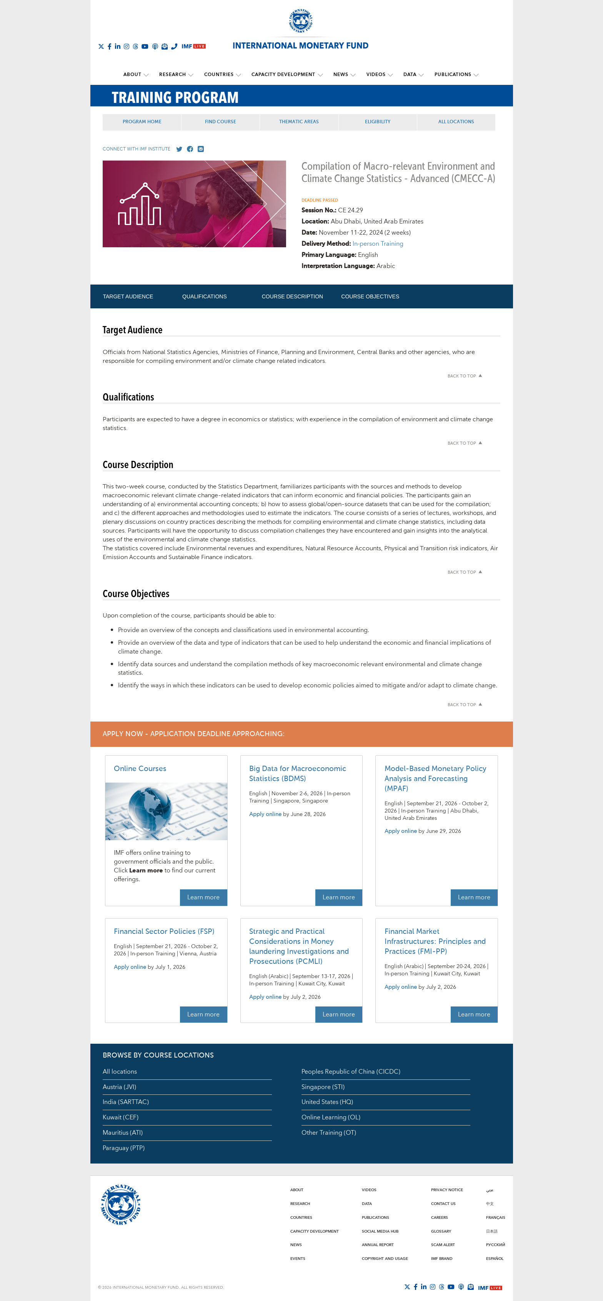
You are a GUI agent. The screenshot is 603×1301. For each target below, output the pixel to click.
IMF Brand (442, 1258)
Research (175, 75)
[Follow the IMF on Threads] (135, 46)
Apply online (265, 814)
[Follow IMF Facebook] (110, 46)
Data (407, 75)
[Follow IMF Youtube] (145, 46)
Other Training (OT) (329, 1132)
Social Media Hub (380, 1231)
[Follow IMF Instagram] (126, 46)
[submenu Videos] (388, 74)
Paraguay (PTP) (124, 1147)
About (136, 75)
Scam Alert (443, 1244)
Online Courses (140, 768)
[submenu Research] (193, 74)
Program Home (142, 121)
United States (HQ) (327, 1102)
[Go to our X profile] (177, 149)
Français (495, 1217)
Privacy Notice (447, 1189)
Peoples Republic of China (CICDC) (351, 1071)
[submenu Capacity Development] (320, 74)
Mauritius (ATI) (123, 1132)
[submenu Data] (418, 74)
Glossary (441, 1231)
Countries (220, 75)
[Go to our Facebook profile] (188, 149)
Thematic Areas (301, 121)
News (340, 75)
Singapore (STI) (323, 1086)
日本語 (492, 1231)
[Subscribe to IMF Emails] (165, 46)
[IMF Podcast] (155, 46)
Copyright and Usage (385, 1258)
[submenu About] (149, 74)
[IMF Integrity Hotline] (174, 46)
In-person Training (378, 243)
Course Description (292, 296)
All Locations (460, 121)
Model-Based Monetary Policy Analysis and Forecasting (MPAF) (435, 778)
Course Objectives (370, 296)
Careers (439, 1217)
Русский (495, 1244)
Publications (449, 75)
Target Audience (128, 296)
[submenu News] (352, 74)
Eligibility (381, 121)
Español (494, 1258)
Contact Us (443, 1203)
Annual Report (378, 1244)
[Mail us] (199, 149)
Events (297, 1258)
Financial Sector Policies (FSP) (164, 931)
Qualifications (204, 296)
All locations (120, 1071)
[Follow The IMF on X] (101, 46)
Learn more (203, 897)
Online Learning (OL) (331, 1117)
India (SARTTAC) (126, 1102)
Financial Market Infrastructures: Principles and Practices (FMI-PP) (435, 941)
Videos (374, 75)
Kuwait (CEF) (120, 1117)
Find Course (222, 121)
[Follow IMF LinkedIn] (117, 46)
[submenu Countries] (239, 74)
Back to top (462, 376)
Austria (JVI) (119, 1086)
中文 (490, 1203)
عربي (489, 1189)
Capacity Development (284, 75)
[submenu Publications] (472, 74)
